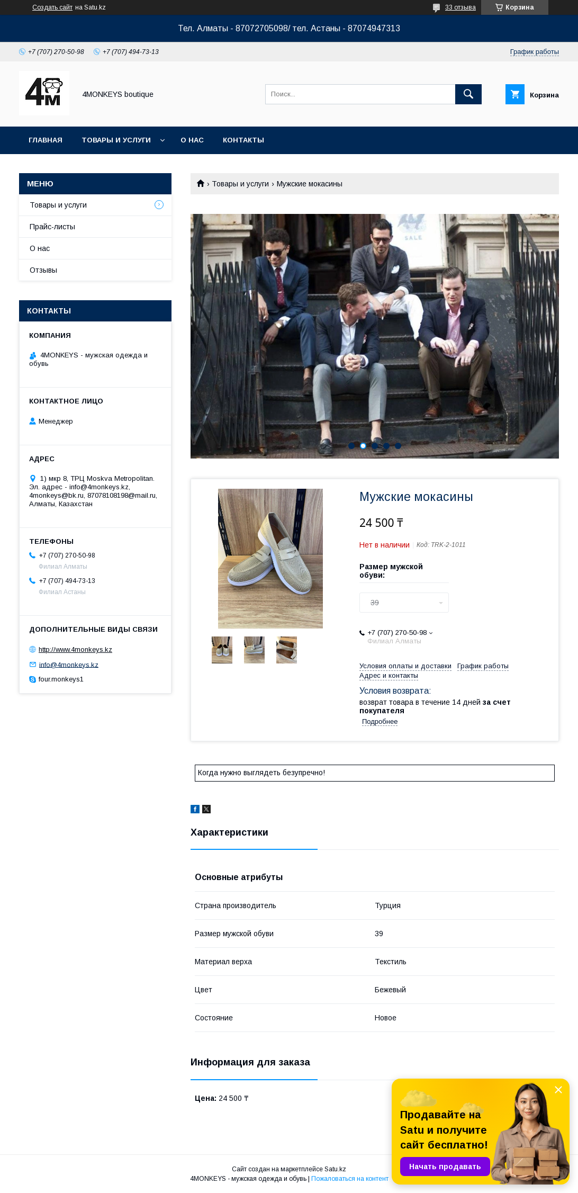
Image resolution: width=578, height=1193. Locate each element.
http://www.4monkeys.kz (75, 649)
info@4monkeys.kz (68, 664)
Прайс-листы (52, 226)
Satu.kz (335, 1169)
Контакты (243, 140)
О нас (192, 140)
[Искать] (468, 94)
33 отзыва (460, 7)
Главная (45, 140)
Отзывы (43, 270)
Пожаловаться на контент (350, 1178)
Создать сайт (52, 7)
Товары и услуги (116, 140)
